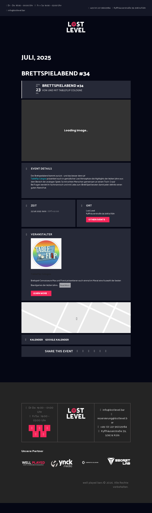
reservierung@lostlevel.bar (112, 430)
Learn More (41, 303)
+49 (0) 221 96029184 (113, 437)
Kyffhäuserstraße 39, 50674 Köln (113, 443)
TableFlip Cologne (38, 189)
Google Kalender (57, 349)
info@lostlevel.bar (114, 420)
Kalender (36, 349)
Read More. (65, 295)
